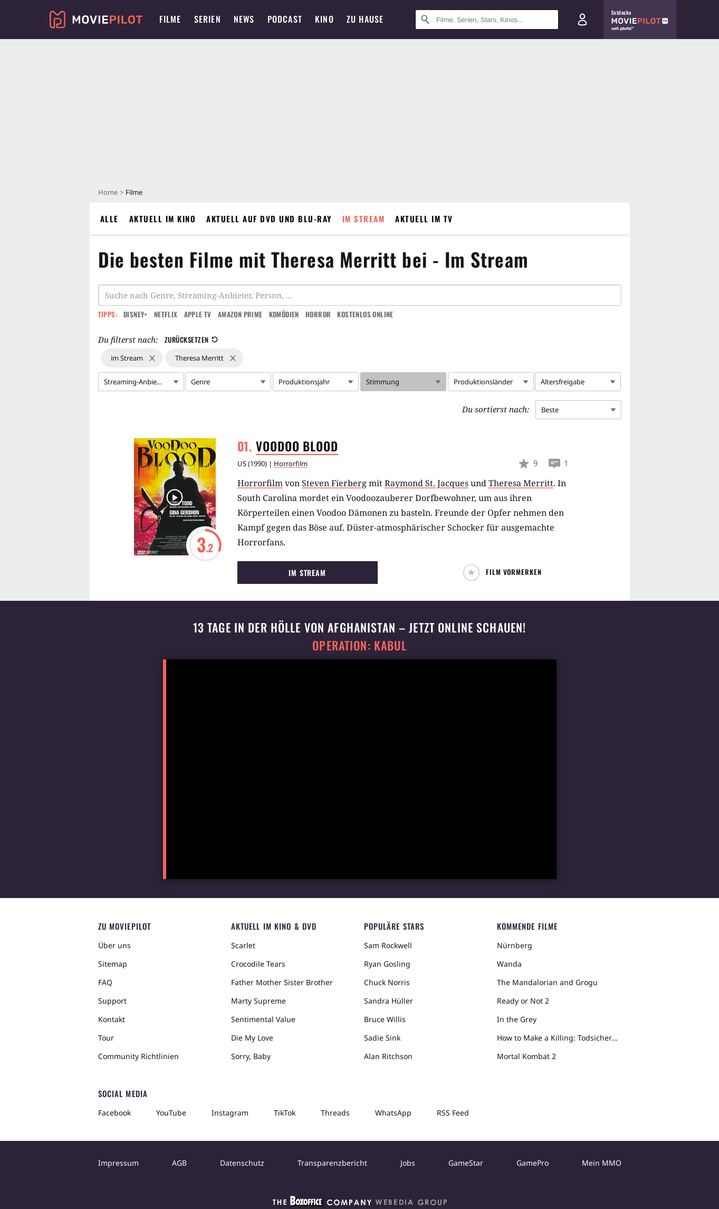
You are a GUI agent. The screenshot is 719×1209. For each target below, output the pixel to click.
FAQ (105, 982)
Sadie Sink (382, 1038)
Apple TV (198, 314)
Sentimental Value (263, 1019)
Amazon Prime (240, 314)
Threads (335, 1113)
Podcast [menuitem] (284, 19)
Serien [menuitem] (207, 19)
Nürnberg (514, 945)
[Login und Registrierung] (582, 19)
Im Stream (363, 218)
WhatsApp (393, 1113)
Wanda (509, 964)
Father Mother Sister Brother (282, 982)
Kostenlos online (365, 314)
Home (108, 192)
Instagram (230, 1113)
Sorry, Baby (251, 1056)
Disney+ (135, 314)
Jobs (407, 1163)
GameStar (465, 1163)
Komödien (284, 314)
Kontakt (111, 1019)
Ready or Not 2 (523, 1001)
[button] (506, 572)
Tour (106, 1038)
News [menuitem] (244, 19)
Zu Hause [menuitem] (365, 19)
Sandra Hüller (388, 1001)
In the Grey (516, 1019)
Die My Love (252, 1038)
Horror (318, 314)
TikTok (284, 1113)
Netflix (166, 314)
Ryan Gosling (387, 964)
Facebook (114, 1113)
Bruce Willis (385, 1019)
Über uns (114, 945)
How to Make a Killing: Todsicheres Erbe (559, 1038)
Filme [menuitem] (170, 19)
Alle (109, 218)
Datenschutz (242, 1163)
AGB (179, 1163)
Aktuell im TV (424, 218)
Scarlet (243, 945)
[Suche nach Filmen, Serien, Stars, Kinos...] (487, 20)
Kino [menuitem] (324, 19)
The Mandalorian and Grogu (547, 982)
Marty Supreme (258, 1001)
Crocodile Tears (258, 964)
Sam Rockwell (388, 945)
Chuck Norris (387, 982)
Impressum (118, 1163)
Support (112, 1001)
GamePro (532, 1163)
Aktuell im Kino (162, 218)
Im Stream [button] (307, 572)
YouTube (171, 1113)
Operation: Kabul (359, 645)
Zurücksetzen (191, 339)
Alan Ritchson (388, 1056)
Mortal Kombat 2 (526, 1056)
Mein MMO (601, 1163)
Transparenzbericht (332, 1163)
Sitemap (112, 964)
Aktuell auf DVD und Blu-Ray (269, 218)
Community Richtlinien (138, 1056)
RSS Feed (453, 1113)
